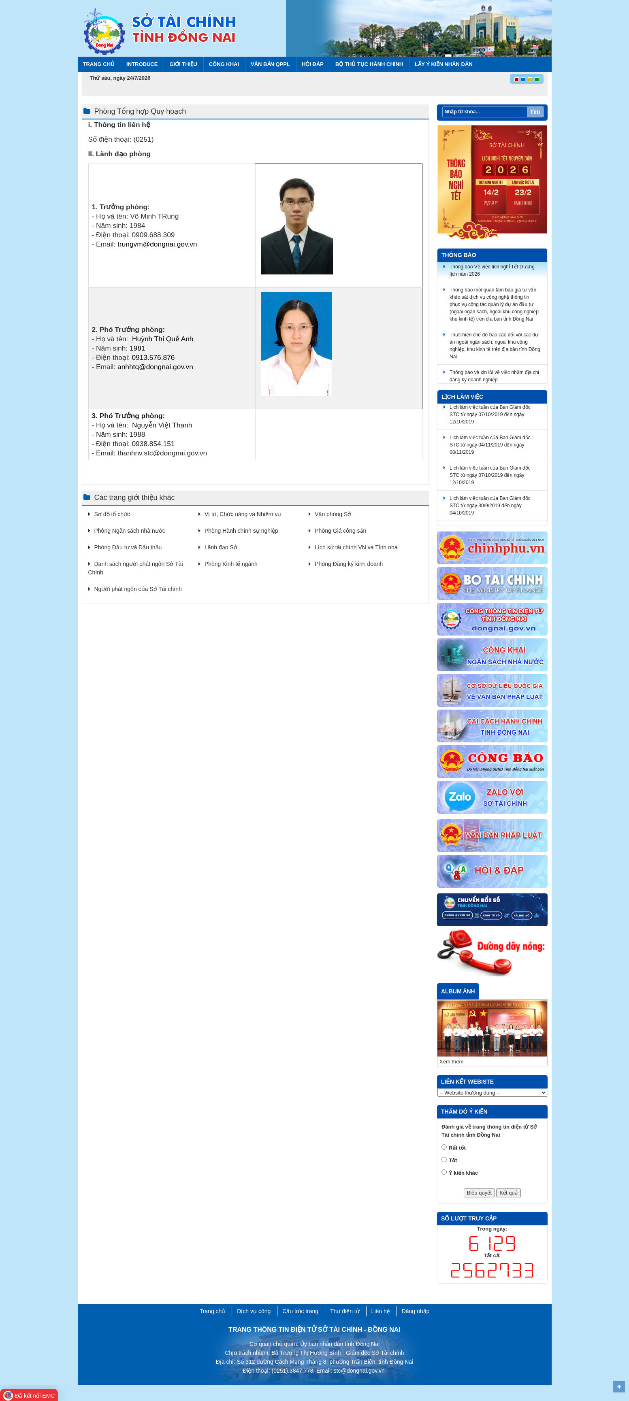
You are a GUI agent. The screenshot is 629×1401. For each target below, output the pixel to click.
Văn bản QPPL (270, 64)
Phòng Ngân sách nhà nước (129, 530)
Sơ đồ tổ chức (112, 514)
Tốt (453, 1160)
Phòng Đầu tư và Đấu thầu (128, 547)
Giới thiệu (183, 64)
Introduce (142, 64)
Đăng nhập (416, 1311)
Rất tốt (457, 1148)
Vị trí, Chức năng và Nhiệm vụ (243, 514)
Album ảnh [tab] (458, 991)
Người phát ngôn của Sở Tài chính (138, 589)
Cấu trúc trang (300, 1311)
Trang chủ (99, 64)
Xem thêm (451, 1062)
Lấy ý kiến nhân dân (444, 64)
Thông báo (458, 255)
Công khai (224, 64)
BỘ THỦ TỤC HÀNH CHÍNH (369, 64)
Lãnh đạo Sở (221, 547)
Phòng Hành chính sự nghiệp (241, 530)
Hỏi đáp (313, 64)
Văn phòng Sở (333, 514)
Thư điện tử (345, 1311)
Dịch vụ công (254, 1311)
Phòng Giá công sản (340, 530)
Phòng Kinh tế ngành (231, 564)
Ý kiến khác (463, 1173)
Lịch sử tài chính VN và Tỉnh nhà (356, 547)
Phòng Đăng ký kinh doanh (349, 564)
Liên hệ (380, 1311)
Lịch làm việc (462, 396)
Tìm (535, 111)
